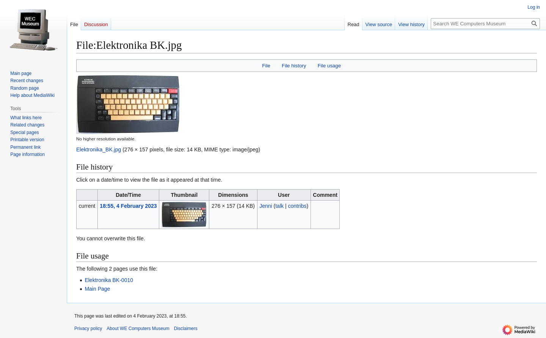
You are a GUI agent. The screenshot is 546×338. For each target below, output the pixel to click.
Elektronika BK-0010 (109, 280)
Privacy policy (88, 328)
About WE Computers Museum (138, 328)
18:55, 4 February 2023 (128, 206)
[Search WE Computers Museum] (485, 23)
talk (279, 206)
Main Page (97, 289)
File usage (329, 66)
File (266, 66)
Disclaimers (186, 328)
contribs (297, 206)
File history (294, 66)
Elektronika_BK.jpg (98, 149)
